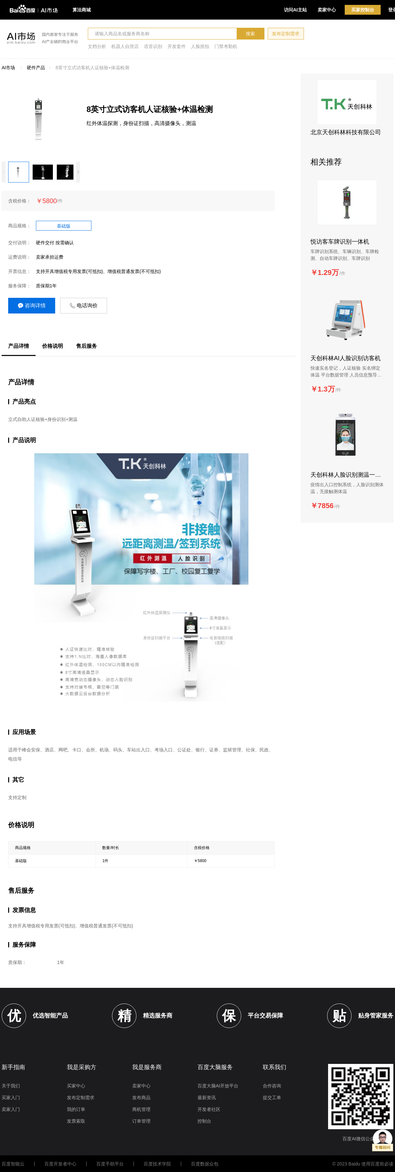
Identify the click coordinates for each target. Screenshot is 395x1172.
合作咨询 (272, 1085)
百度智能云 (13, 1163)
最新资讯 (207, 1097)
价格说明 (52, 346)
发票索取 (76, 1121)
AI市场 (8, 67)
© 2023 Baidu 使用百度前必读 (362, 1163)
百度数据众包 (204, 1163)
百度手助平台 (110, 1163)
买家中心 (76, 1085)
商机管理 (141, 1109)
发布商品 (141, 1097)
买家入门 (11, 1097)
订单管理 (141, 1121)
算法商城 (81, 9)
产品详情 (18, 346)
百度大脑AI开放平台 (218, 1085)
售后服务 (86, 346)
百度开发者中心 (60, 1163)
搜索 (250, 33)
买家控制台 (362, 9)
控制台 (204, 1121)
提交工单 (272, 1097)
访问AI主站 (295, 9)
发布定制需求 (285, 33)
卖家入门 (11, 1109)
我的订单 (76, 1109)
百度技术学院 (157, 1163)
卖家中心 (327, 9)
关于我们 (11, 1085)
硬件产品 (36, 67)
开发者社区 (209, 1109)
